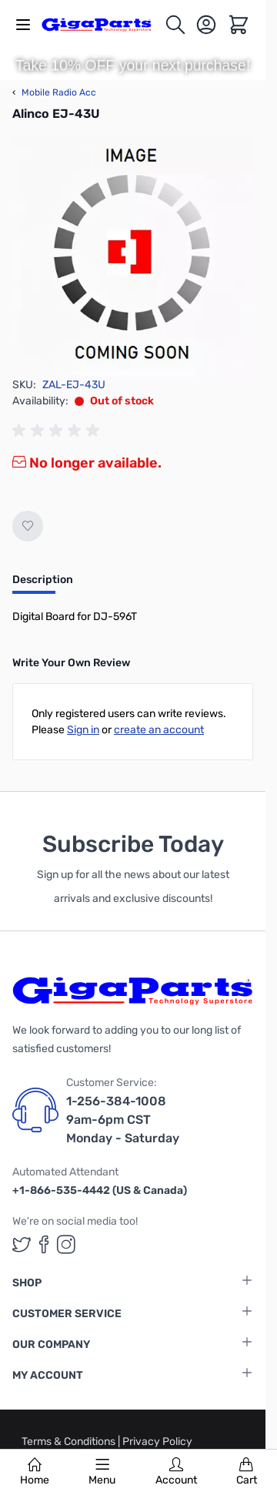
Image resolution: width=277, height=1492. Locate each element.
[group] (58, 430)
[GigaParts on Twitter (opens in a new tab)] (21, 1244)
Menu (101, 1472)
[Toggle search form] (175, 24)
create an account (159, 729)
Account (176, 1472)
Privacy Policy (157, 1441)
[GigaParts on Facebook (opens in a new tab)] (44, 1244)
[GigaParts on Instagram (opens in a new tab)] (66, 1244)
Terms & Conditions (70, 1441)
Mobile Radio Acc (54, 92)
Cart (246, 1472)
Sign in (83, 729)
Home (34, 1472)
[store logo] (103, 24)
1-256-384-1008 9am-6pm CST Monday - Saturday (122, 1119)
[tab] (42, 584)
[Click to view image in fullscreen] (132, 256)
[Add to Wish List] (27, 526)
